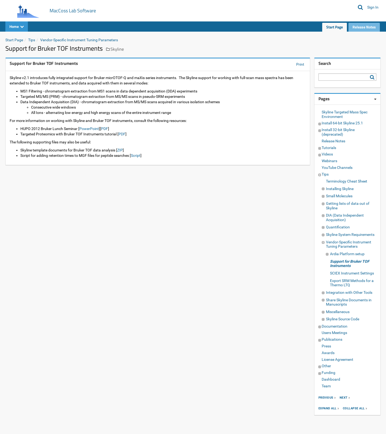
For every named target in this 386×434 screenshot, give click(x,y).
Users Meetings (334, 333)
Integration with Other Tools (349, 292)
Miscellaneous (338, 312)
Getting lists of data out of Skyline (347, 205)
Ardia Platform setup (347, 254)
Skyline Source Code (342, 319)
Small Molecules (339, 196)
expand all (327, 408)
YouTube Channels (337, 167)
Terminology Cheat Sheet (346, 181)
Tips (31, 40)
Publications (332, 339)
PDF (104, 129)
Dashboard (331, 379)
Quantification (338, 227)
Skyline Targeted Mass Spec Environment (345, 114)
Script (135, 155)
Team (326, 386)
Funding (328, 372)
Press (326, 346)
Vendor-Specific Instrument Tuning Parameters (79, 40)
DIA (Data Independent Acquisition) (345, 217)
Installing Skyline (340, 189)
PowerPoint (89, 129)
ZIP (120, 150)
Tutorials (329, 148)
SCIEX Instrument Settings (352, 273)
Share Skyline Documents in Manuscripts (349, 302)
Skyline (117, 49)
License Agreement (337, 359)
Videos (327, 154)
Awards (328, 353)
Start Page (334, 27)
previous (325, 397)
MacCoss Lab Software (73, 10)
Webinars (329, 161)
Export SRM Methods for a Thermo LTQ (352, 283)
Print (300, 64)
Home (16, 26)
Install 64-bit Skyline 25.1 (342, 123)
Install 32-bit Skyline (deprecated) (338, 132)
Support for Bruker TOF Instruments (349, 263)
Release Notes (364, 27)
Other (326, 366)
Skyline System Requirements (350, 234)
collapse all (354, 408)
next (344, 397)
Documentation (334, 326)
